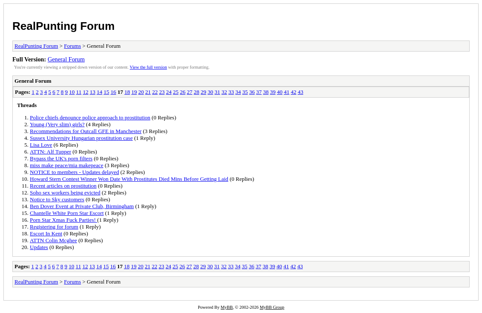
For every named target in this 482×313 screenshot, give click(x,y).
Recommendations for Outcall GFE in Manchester (86, 131)
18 (127, 92)
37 (258, 92)
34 (238, 92)
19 (134, 92)
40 (279, 92)
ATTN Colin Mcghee (53, 240)
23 (162, 92)
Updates (39, 247)
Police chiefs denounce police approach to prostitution (90, 117)
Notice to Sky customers (57, 199)
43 (300, 92)
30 (210, 92)
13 (92, 92)
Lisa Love (41, 145)
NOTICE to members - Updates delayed (74, 172)
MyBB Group (272, 307)
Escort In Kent (46, 233)
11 (78, 92)
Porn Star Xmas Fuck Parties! (63, 220)
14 (99, 92)
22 (155, 92)
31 (217, 92)
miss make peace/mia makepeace (66, 165)
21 (148, 92)
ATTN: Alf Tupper (50, 151)
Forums (72, 46)
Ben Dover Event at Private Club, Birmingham (82, 206)
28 (196, 92)
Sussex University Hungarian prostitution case (81, 138)
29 (203, 92)
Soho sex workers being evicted (65, 192)
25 (175, 92)
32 (224, 92)
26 (183, 92)
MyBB (226, 307)
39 (273, 92)
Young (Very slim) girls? (57, 124)
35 (245, 92)
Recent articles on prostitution (63, 186)
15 (106, 92)
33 (231, 92)
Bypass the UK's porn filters (61, 158)
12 (85, 92)
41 (286, 92)
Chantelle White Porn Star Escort (67, 213)
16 (113, 92)
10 (72, 92)
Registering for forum (54, 226)
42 (293, 92)
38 (266, 92)
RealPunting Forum (63, 26)
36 (252, 92)
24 (168, 92)
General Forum (66, 59)
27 (189, 92)
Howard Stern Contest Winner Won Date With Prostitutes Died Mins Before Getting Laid (129, 179)
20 (141, 92)
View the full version (148, 67)
